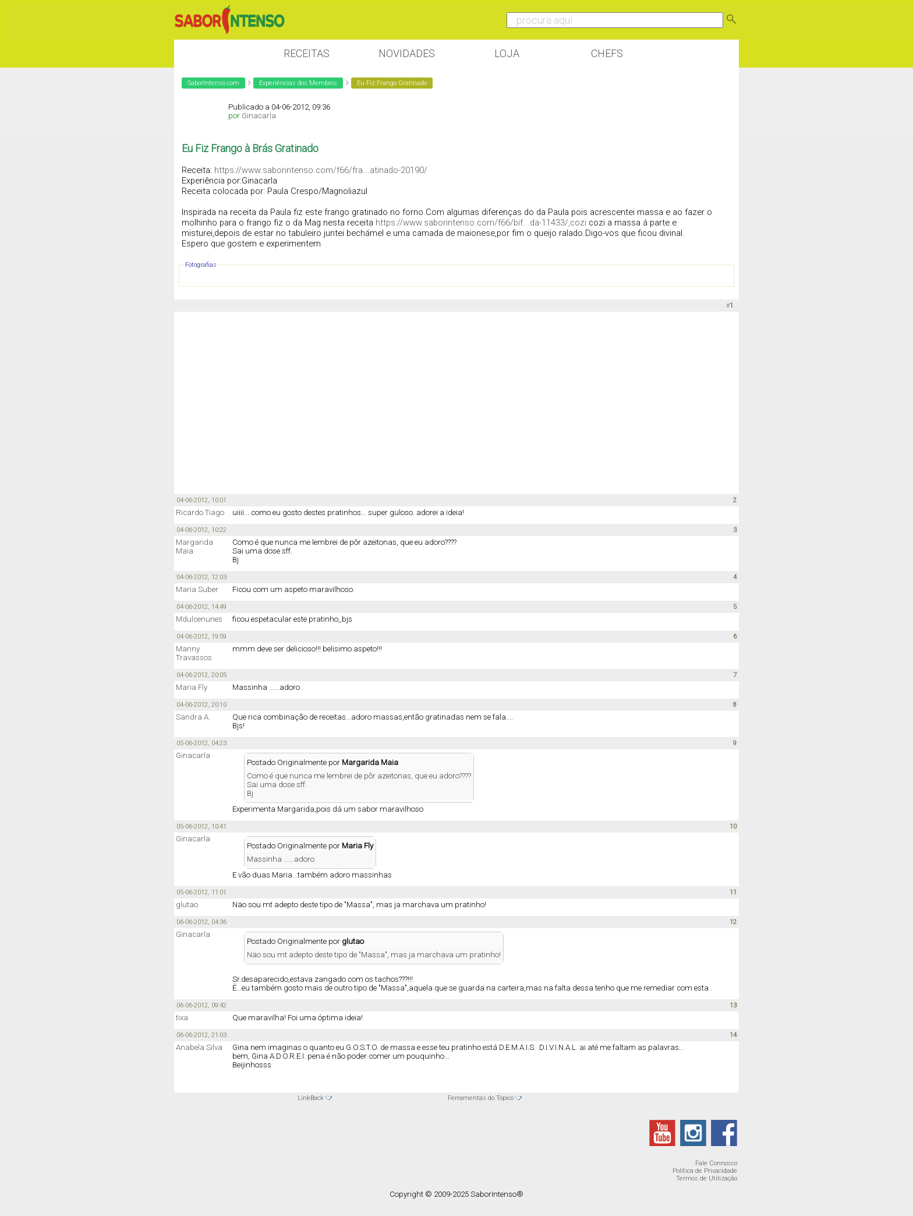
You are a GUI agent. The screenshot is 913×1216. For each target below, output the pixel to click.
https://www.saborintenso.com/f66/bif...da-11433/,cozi (481, 222)
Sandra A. (193, 717)
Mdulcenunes (199, 619)
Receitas (307, 53)
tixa (182, 1017)
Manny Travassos (194, 653)
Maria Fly (191, 687)
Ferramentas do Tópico (481, 1098)
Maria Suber (197, 589)
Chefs (607, 53)
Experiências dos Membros (298, 83)
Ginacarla (259, 115)
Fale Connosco (716, 1163)
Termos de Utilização (706, 1178)
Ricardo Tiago (200, 512)
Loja (506, 53)
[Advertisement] (456, 402)
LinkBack (311, 1098)
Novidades (406, 53)
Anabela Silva (199, 1047)
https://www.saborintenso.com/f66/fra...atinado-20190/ (320, 170)
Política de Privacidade (705, 1171)
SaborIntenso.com (213, 83)
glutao (187, 904)
